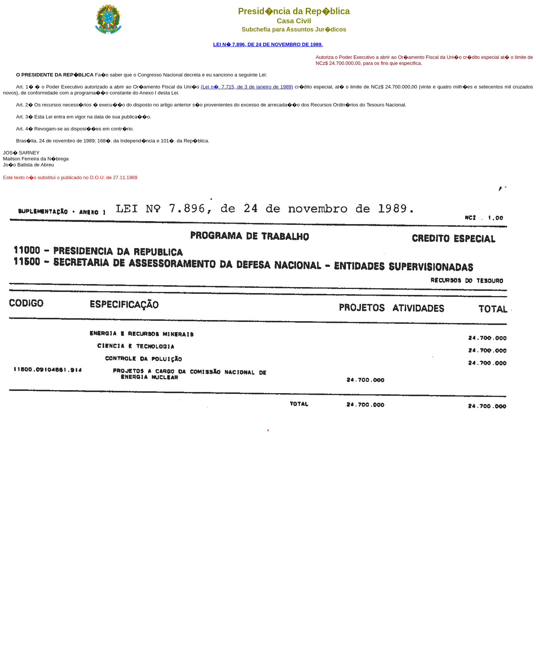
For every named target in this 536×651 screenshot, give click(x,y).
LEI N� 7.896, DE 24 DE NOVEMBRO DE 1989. (268, 44)
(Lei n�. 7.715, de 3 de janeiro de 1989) (247, 87)
